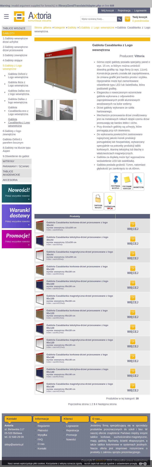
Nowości (71, 439)
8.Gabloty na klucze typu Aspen (16, 149)
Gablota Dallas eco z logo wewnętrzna (19, 92)
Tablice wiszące (14, 28)
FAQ (40, 439)
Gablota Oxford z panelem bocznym (13, 141)
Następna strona (107, 404)
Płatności (43, 430)
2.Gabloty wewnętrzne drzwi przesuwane (15, 48)
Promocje (71, 434)
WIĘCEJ (132, 228)
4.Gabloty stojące (12, 60)
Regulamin (44, 425)
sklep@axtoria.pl (14, 444)
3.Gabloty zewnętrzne (15, 55)
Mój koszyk (107, 10)
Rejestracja (124, 10)
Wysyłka (42, 434)
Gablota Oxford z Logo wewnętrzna (18, 75)
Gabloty (9, 33)
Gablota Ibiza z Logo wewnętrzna (18, 84)
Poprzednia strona (78, 404)
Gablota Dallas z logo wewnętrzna (17, 101)
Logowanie (140, 10)
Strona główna (42, 27)
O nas (41, 444)
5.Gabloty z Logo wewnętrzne (12, 67)
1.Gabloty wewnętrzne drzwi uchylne (15, 40)
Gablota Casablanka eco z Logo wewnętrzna (18, 110)
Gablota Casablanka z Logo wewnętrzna (19, 122)
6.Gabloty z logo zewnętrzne (12, 133)
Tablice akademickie (11, 173)
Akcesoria (10, 180)
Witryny (8, 161)
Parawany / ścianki (16, 166)
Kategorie (59, 27)
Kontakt (42, 448)
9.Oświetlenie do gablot (16, 156)
